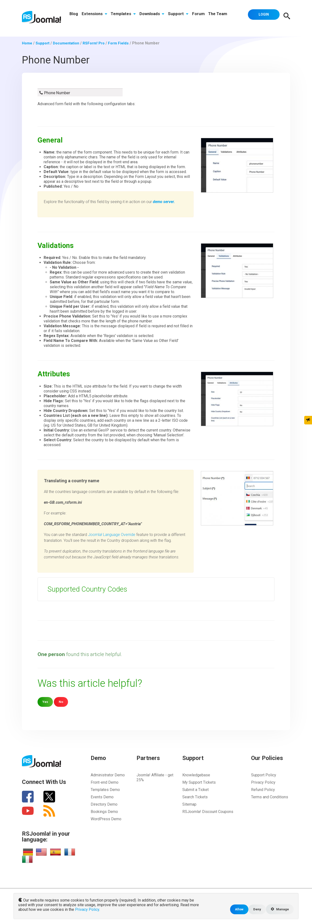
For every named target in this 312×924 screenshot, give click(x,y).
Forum (200, 16)
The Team (219, 16)
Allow (237, 909)
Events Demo (102, 797)
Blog (74, 16)
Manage (279, 909)
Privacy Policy (263, 782)
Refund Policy (263, 789)
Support (179, 16)
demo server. (164, 201)
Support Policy (263, 775)
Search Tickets (195, 797)
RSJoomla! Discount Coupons (207, 811)
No (61, 702)
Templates (124, 16)
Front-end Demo (104, 782)
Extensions (95, 16)
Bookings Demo (104, 811)
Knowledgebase (196, 775)
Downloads (153, 16)
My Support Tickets (199, 782)
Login (262, 16)
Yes (45, 702)
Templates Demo (105, 789)
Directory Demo (104, 804)
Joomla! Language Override (111, 534)
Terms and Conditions (269, 797)
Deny (255, 909)
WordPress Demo (106, 819)
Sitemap (189, 804)
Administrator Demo (108, 775)
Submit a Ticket (195, 789)
